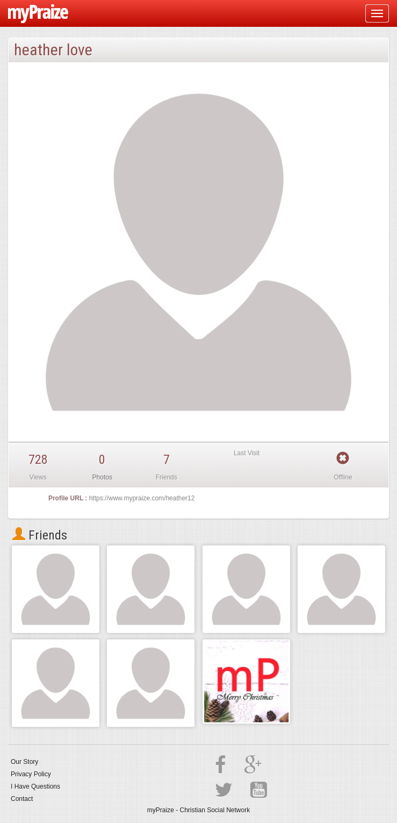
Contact (22, 799)
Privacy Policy (31, 774)
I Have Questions (35, 786)
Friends (39, 535)
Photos (102, 477)
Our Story (24, 762)
